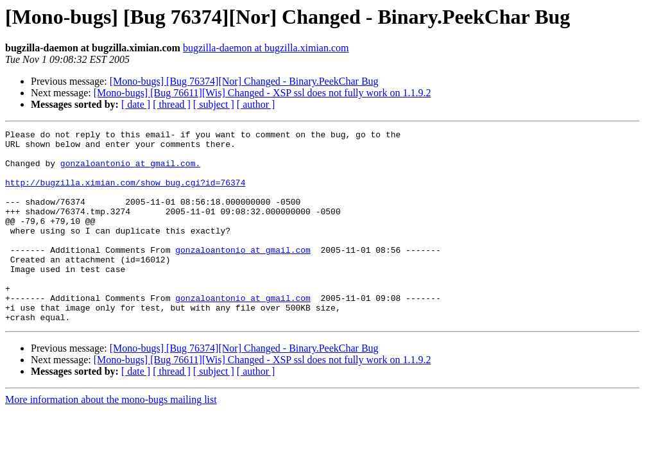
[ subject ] (213, 104)
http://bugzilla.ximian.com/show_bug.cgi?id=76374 (125, 194)
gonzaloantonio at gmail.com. (130, 170)
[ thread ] (172, 104)
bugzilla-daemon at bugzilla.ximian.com (266, 47)
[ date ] (135, 104)
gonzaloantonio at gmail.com (243, 274)
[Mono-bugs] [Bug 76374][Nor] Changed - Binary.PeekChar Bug (244, 81)
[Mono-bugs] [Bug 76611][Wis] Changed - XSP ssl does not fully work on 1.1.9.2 (262, 92)
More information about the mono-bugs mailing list (111, 437)
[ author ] (256, 104)
